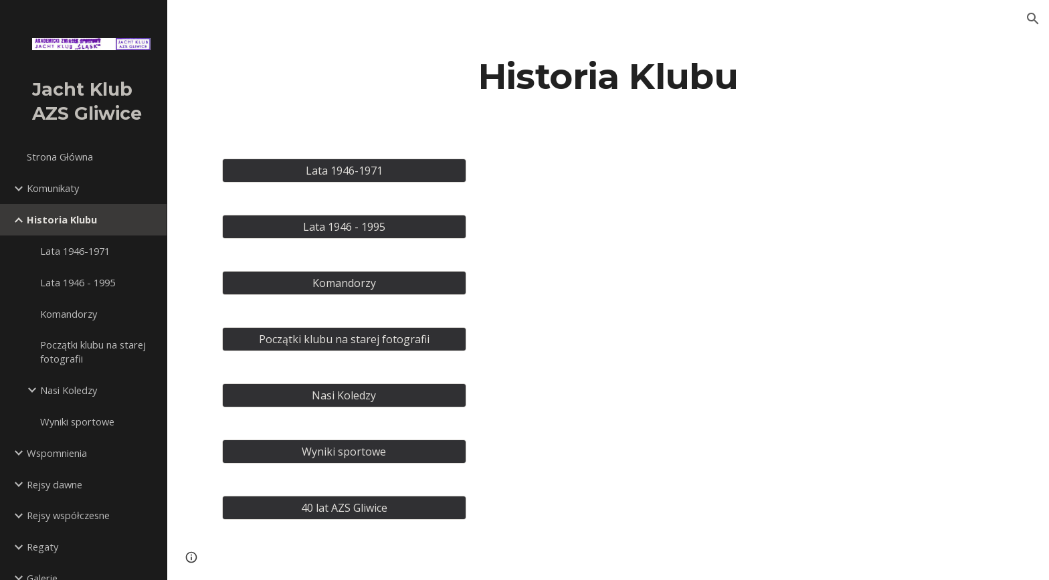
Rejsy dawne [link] (54, 484)
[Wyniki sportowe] (344, 451)
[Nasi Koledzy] (344, 395)
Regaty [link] (42, 546)
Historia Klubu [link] (62, 219)
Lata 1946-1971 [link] (75, 251)
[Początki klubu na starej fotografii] (344, 339)
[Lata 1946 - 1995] (344, 227)
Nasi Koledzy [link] (68, 390)
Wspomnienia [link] (57, 453)
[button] (1033, 19)
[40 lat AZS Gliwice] (344, 508)
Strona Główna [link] (60, 156)
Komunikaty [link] (53, 188)
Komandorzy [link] (68, 313)
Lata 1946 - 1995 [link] (77, 282)
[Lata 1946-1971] (344, 171)
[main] (608, 76)
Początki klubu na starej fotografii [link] (93, 351)
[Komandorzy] (344, 283)
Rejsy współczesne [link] (68, 515)
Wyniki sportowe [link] (77, 421)
